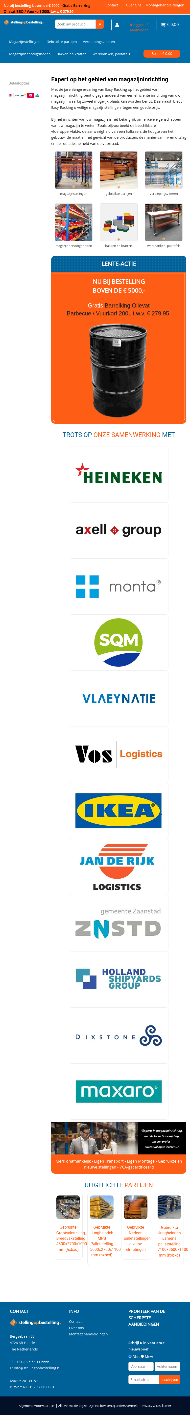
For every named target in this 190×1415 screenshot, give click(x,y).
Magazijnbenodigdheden (30, 54)
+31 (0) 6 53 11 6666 (33, 1361)
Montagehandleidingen (164, 5)
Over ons (134, 5)
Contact (111, 5)
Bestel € (161, 54)
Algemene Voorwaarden (36, 1405)
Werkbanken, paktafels (111, 54)
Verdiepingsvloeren (99, 41)
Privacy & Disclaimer (156, 1405)
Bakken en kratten (72, 54)
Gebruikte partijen (62, 41)
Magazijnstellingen (25, 41)
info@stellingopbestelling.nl (37, 1368)
